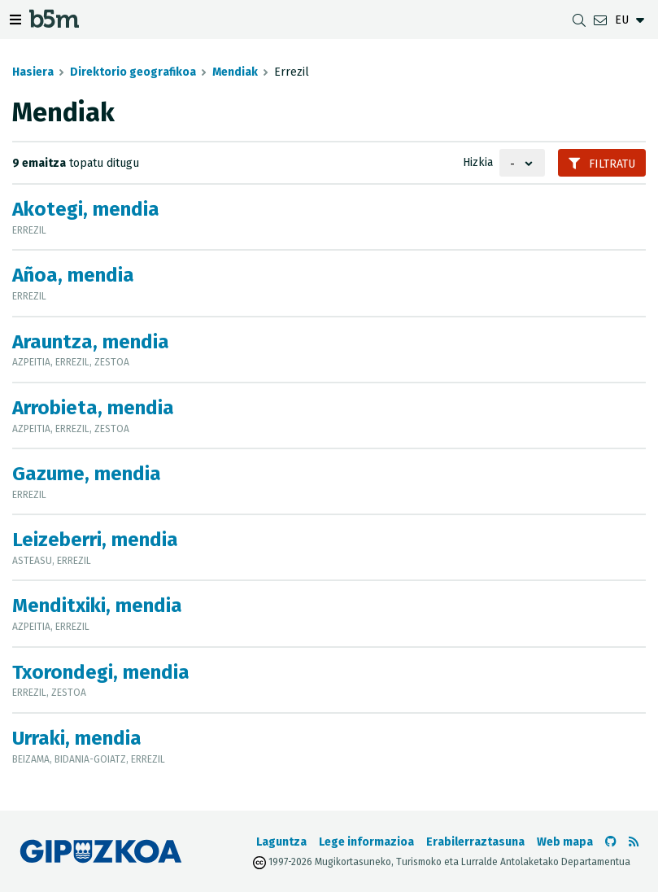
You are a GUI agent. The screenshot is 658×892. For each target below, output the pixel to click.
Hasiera (33, 72)
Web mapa (565, 842)
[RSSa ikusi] (633, 842)
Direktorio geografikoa (133, 72)
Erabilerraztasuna (475, 842)
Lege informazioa (366, 842)
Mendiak (235, 72)
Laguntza (281, 842)
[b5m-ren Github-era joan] (611, 842)
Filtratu (602, 164)
